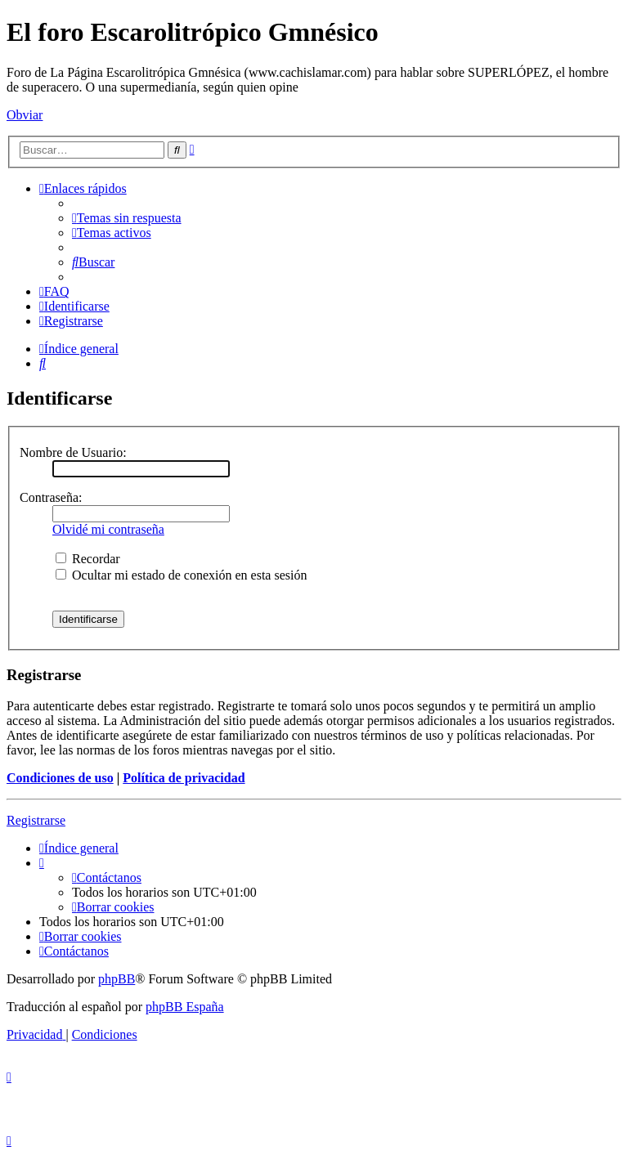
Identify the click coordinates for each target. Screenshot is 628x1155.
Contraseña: (51, 497)
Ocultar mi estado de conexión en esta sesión (181, 575)
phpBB (116, 979)
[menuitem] (127, 218)
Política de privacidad (183, 778)
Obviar (25, 115)
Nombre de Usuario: (73, 452)
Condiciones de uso (60, 778)
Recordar (88, 559)
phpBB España (185, 1007)
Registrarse (36, 820)
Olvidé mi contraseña (108, 529)
